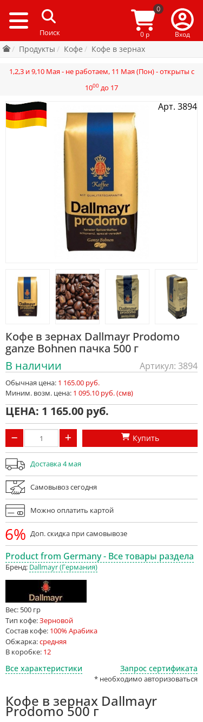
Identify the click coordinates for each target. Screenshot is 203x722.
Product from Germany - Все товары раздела (99, 556)
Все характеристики (43, 668)
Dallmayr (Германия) (63, 567)
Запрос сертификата (159, 668)
